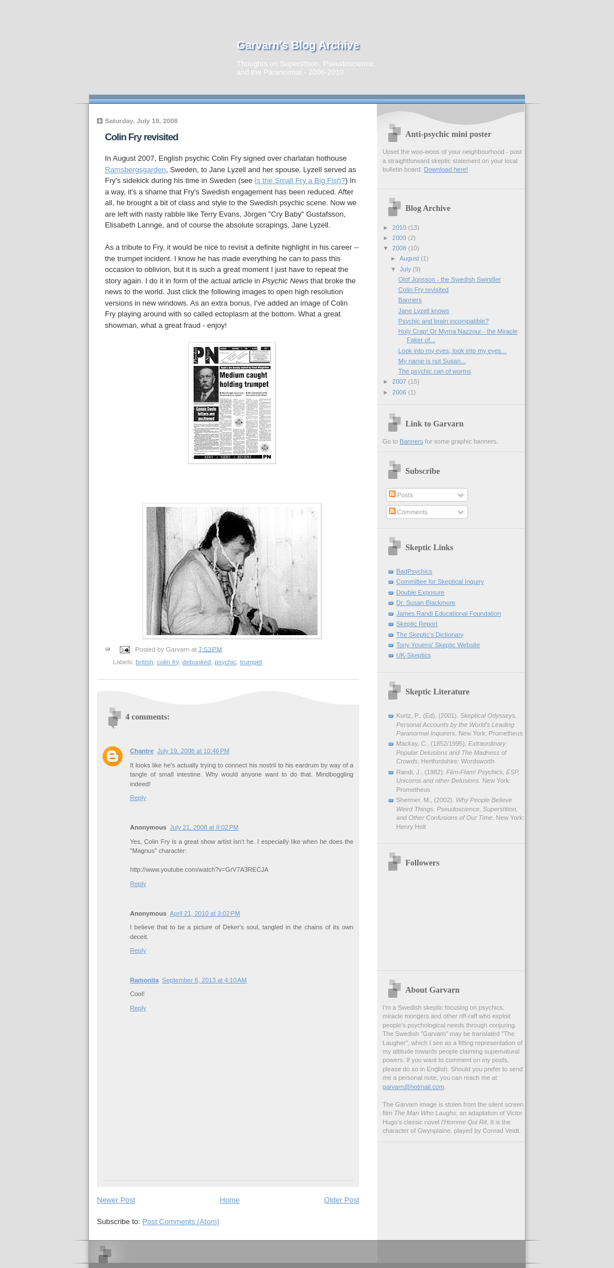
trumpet (251, 662)
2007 (400, 381)
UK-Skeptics (413, 655)
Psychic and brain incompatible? (444, 321)
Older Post (341, 1200)
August (410, 258)
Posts (401, 494)
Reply (138, 797)
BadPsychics (414, 571)
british (144, 662)
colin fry (168, 662)
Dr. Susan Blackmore (426, 602)
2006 (400, 392)
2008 (400, 248)
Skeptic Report (416, 623)
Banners (410, 299)
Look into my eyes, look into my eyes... (453, 350)
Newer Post (116, 1200)
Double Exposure (420, 592)
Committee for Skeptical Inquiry (440, 581)
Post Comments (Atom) (181, 1221)
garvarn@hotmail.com (413, 1086)
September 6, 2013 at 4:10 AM (204, 980)
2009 (400, 237)
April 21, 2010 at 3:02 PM (205, 913)
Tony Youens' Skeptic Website (438, 644)
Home (230, 1200)
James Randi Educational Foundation (448, 613)
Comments (408, 512)
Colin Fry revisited (141, 137)
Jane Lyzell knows (424, 310)
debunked (196, 662)
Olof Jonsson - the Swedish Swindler (450, 279)
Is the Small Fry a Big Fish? (300, 180)
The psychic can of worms (435, 371)
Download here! (445, 169)
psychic (225, 662)
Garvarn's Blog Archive (298, 45)
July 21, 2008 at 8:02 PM (204, 827)
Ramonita (144, 980)
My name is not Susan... (432, 360)
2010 (400, 227)
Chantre (142, 750)
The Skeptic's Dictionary (429, 634)
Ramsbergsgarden (135, 169)
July (406, 269)
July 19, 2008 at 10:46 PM (193, 750)
